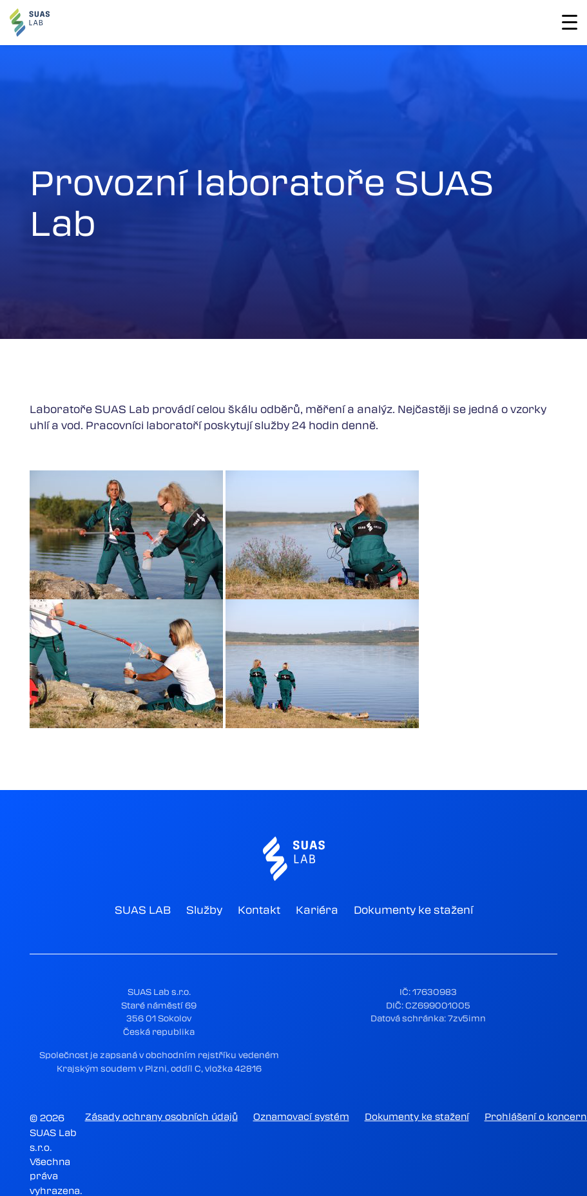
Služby (204, 909)
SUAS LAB (143, 909)
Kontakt (259, 909)
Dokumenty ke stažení (413, 909)
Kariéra (317, 909)
